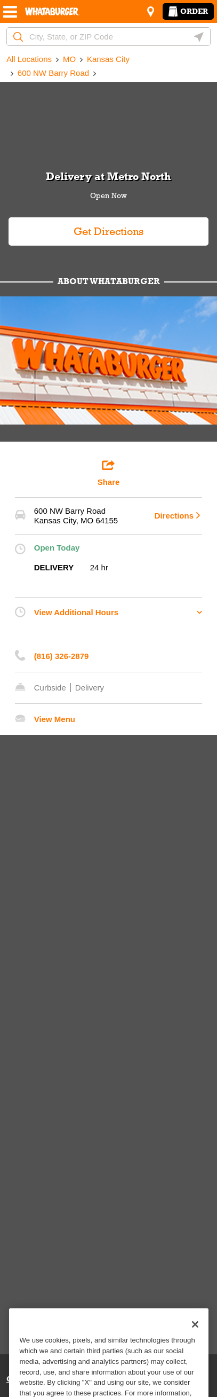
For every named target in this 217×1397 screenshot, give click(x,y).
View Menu (54, 719)
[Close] (195, 1339)
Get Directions (76, 227)
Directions (174, 515)
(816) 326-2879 (61, 656)
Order (188, 11)
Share (109, 472)
